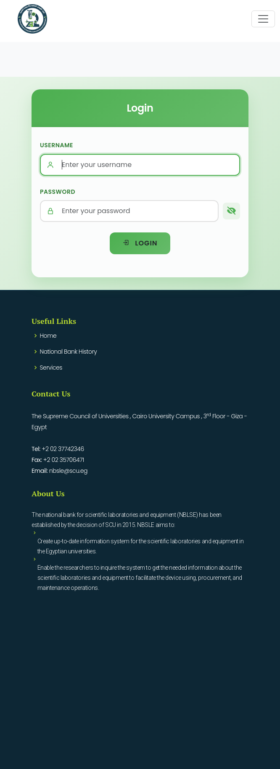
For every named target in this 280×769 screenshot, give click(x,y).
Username (56, 145)
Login (139, 243)
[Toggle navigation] (263, 18)
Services (51, 367)
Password (57, 192)
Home (48, 336)
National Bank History (68, 352)
